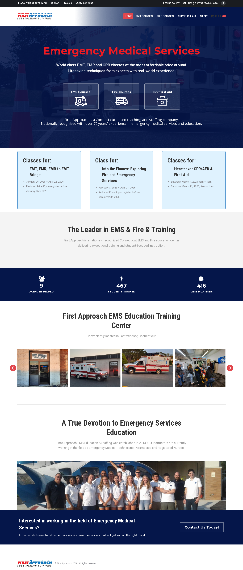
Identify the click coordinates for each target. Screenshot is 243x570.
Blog (55, 3)
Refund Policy (171, 3)
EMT (33, 168)
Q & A (68, 3)
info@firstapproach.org (202, 3)
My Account (84, 3)
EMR (42, 168)
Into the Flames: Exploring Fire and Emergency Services (124, 174)
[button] (13, 368)
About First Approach (32, 3)
